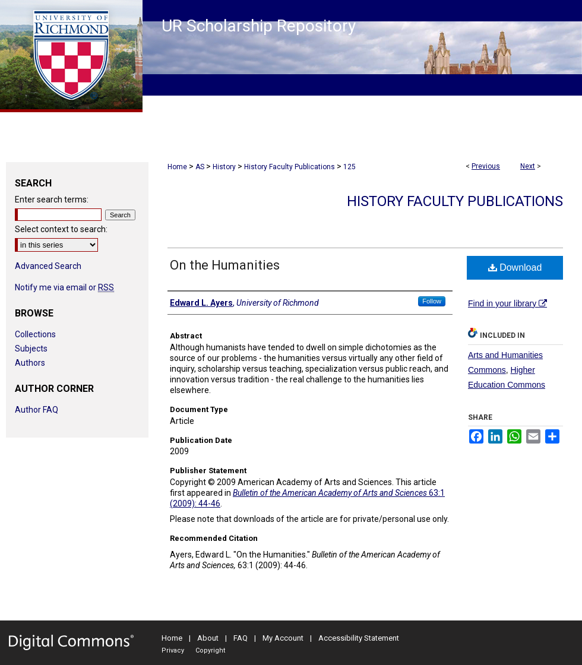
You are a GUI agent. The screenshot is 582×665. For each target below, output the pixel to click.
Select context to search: (61, 229)
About (208, 638)
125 (349, 167)
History (224, 167)
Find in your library (507, 303)
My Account (282, 638)
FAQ (240, 638)
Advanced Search (48, 266)
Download (515, 267)
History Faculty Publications (289, 167)
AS (199, 167)
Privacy (173, 650)
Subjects (31, 348)
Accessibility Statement (358, 638)
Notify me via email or (64, 287)
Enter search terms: (51, 199)
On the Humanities (225, 265)
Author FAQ (36, 409)
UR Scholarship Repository (259, 26)
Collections (35, 334)
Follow (431, 301)
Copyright (210, 650)
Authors (30, 363)
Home (177, 167)
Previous (486, 166)
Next (527, 166)
